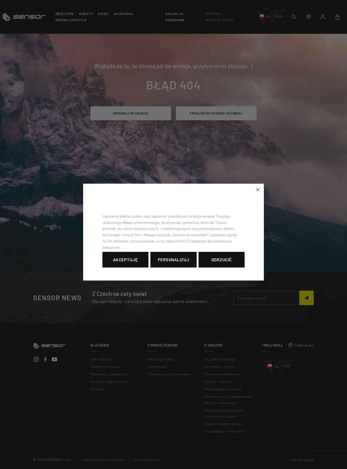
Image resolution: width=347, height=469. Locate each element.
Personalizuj (173, 259)
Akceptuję (125, 259)
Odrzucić (221, 259)
